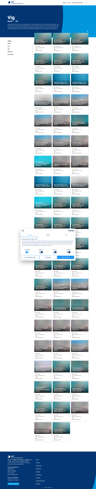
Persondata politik (40, 481)
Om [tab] (66, 234)
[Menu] (86, 2)
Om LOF (38, 462)
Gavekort (38, 484)
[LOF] (16, 2)
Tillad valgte (48, 257)
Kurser (69, 2)
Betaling (38, 471)
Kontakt (64, 2)
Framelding (38, 474)
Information (39, 465)
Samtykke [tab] (29, 235)
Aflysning (38, 478)
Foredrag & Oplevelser (77, 2)
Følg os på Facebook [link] (13, 484)
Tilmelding (38, 468)
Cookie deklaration (48, 487)
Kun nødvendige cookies (30, 257)
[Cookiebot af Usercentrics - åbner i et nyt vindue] (68, 231)
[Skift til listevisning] (87, 31)
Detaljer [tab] (48, 234)
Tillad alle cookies (66, 257)
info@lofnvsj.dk (14, 474)
